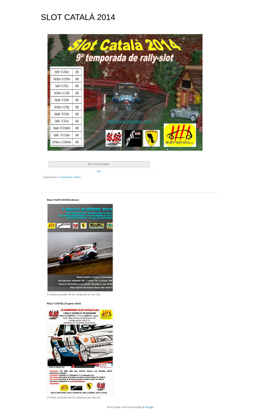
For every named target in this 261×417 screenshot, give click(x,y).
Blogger (149, 407)
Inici (99, 171)
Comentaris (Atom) (70, 177)
